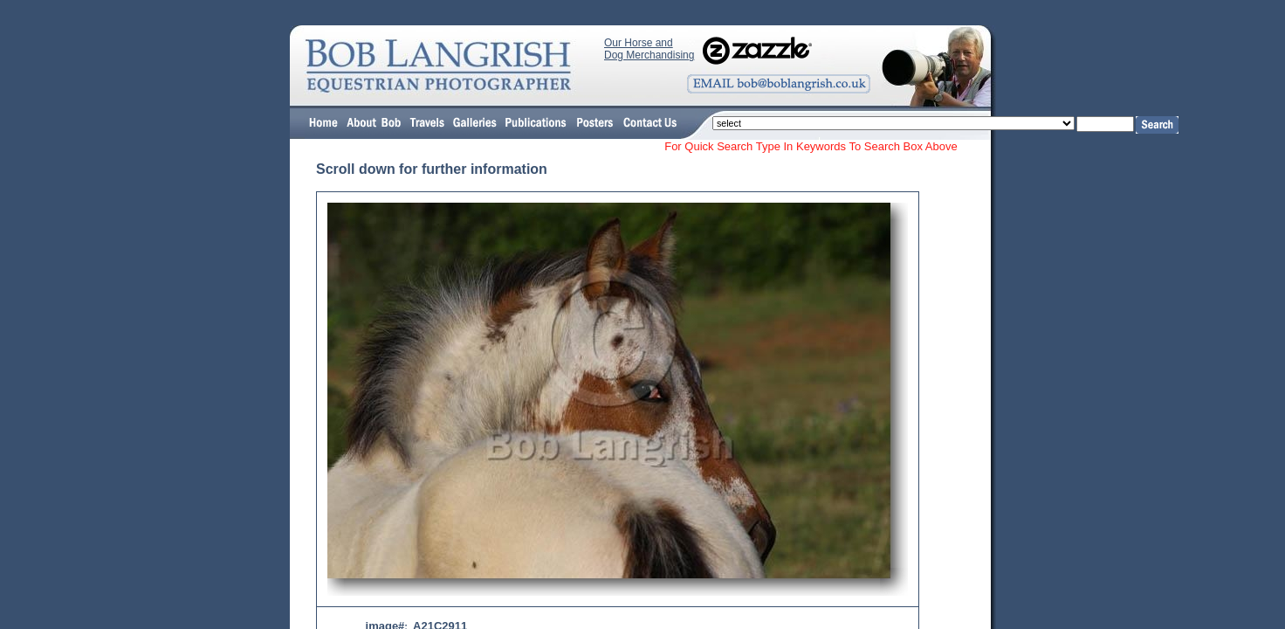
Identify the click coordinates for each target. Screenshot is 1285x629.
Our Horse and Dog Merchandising (649, 49)
